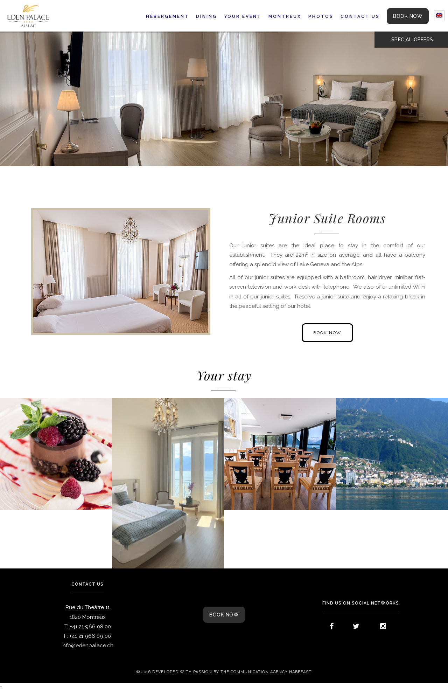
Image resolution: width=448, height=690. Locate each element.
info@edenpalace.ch (87, 645)
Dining (206, 16)
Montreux (284, 16)
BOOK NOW (407, 16)
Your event (242, 16)
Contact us (360, 16)
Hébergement (167, 16)
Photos (321, 16)
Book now (224, 614)
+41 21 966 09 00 (90, 636)
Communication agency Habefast (271, 672)
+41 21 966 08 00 (90, 626)
